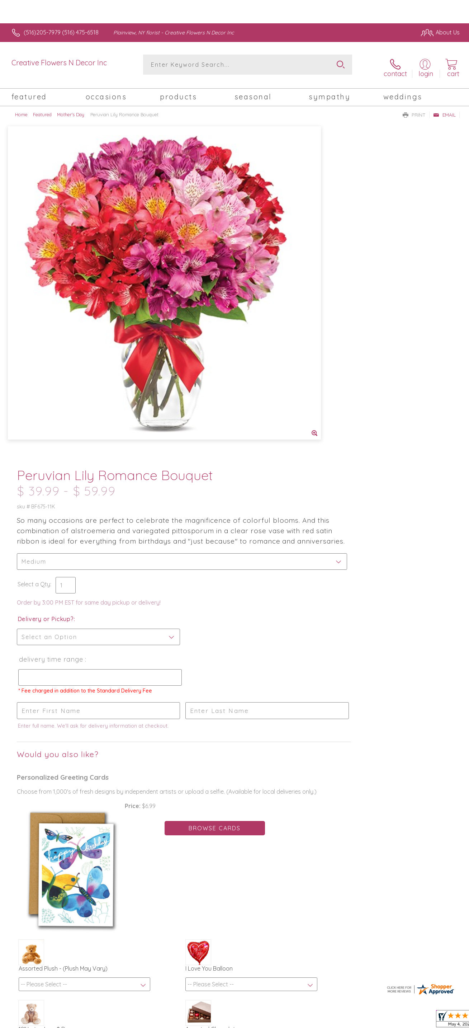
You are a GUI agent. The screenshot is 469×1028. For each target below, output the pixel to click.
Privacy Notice (343, 1021)
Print (414, 110)
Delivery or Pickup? (263, 292)
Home (21, 109)
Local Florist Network (395, 1021)
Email (444, 110)
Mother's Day (70, 109)
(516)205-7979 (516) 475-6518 (61, 32)
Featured (42, 109)
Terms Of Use (301, 1021)
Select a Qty (251, 258)
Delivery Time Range (268, 333)
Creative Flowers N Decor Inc (59, 62)
